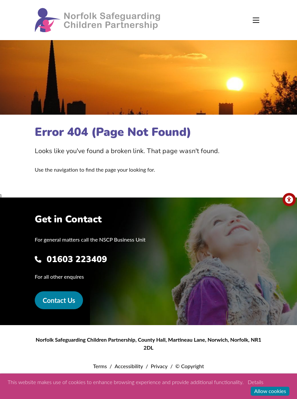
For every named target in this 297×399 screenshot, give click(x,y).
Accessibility (128, 366)
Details (255, 382)
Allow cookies (270, 391)
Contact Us (59, 300)
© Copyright (189, 366)
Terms (100, 366)
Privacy (159, 366)
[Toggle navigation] (256, 20)
